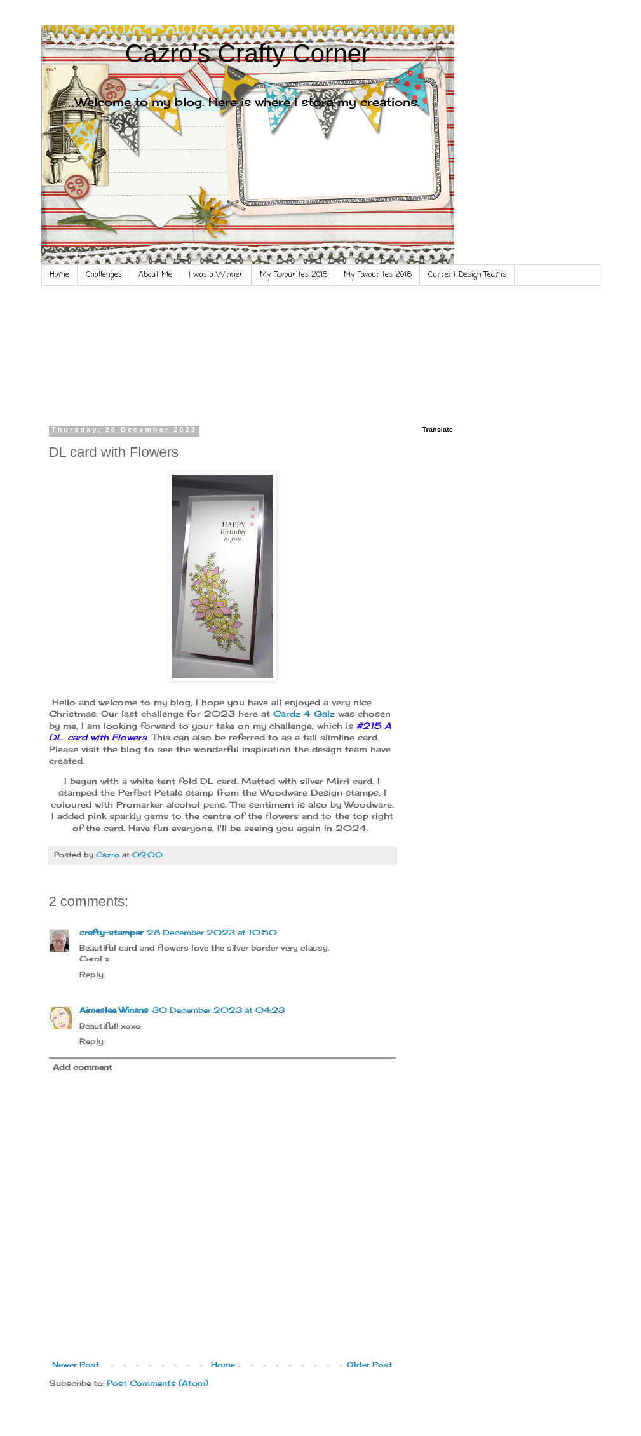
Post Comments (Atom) (157, 1383)
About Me (155, 275)
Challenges (104, 275)
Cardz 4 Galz (304, 713)
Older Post (370, 1364)
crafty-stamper (111, 932)
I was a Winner (216, 275)
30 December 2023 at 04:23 (218, 1010)
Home (59, 275)
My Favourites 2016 (378, 275)
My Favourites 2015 (293, 275)
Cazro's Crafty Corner (247, 53)
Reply (91, 974)
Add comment (82, 1067)
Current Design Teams (467, 275)
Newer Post (76, 1364)
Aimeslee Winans (114, 1010)
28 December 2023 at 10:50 (212, 932)
